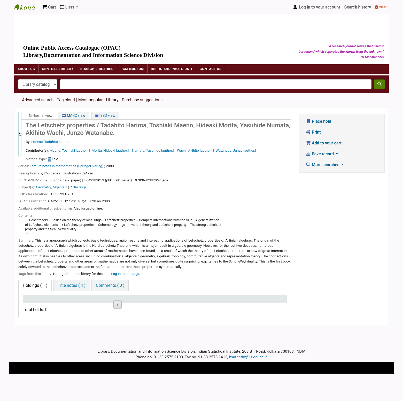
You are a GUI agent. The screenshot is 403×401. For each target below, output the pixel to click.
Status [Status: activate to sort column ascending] (144, 301)
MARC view (73, 115)
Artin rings (79, 187)
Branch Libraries (97, 69)
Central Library (57, 69)
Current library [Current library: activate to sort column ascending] (76, 301)
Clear (380, 7)
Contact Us (211, 69)
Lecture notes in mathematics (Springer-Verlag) (66, 166)
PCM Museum (132, 69)
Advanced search (37, 99)
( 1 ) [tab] (35, 285)
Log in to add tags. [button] (125, 274)
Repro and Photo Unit (172, 69)
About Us (26, 69)
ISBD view (105, 115)
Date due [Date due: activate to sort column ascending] (184, 301)
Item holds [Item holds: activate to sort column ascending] (261, 301)
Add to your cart (324, 143)
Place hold (318, 121)
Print (313, 132)
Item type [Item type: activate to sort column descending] (34, 301)
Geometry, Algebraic (51, 187)
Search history (357, 7)
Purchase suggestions (142, 99)
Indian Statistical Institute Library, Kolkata (27, 7)
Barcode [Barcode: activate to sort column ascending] (221, 301)
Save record (320, 153)
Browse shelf (113, 318)
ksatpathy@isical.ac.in (248, 378)
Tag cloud (66, 99)
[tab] (71, 285)
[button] (49, 7)
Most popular (90, 99)
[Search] (379, 84)
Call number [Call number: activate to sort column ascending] (112, 301)
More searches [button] (323, 164)
